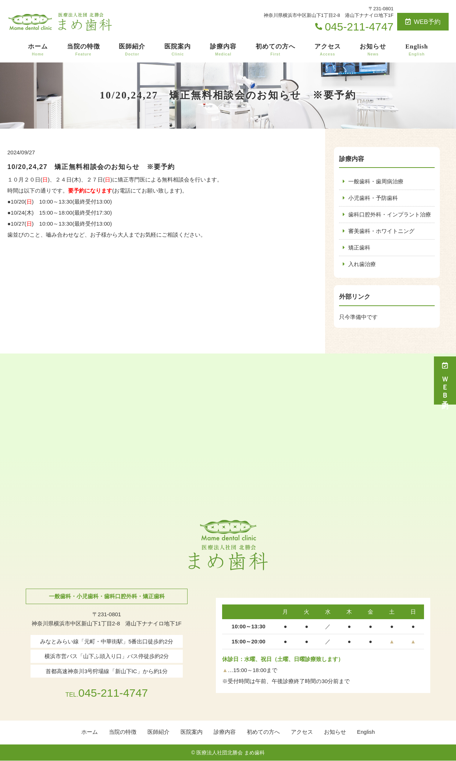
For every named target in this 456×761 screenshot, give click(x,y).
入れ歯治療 (362, 264)
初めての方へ (275, 50)
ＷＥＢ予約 (445, 380)
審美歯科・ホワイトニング (381, 231)
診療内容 (223, 50)
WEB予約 (423, 21)
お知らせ (373, 50)
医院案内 (177, 50)
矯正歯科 (359, 247)
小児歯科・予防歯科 (373, 198)
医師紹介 (132, 50)
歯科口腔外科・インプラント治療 (389, 214)
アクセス (327, 50)
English (416, 50)
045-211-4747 (106, 692)
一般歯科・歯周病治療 (375, 181)
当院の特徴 (83, 50)
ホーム (38, 50)
